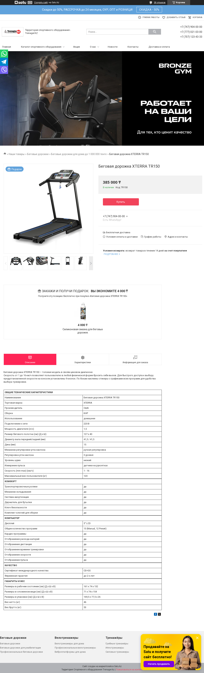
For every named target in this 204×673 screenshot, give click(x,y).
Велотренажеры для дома (69, 643)
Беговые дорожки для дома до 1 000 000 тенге (79, 154)
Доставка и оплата (159, 46)
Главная (6, 46)
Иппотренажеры (115, 647)
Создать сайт (41, 2)
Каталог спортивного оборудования (41, 46)
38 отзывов (160, 2)
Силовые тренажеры (117, 651)
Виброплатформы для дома (70, 651)
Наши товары (16, 154)
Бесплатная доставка (118, 232)
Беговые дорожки (38, 154)
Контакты (133, 46)
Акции (76, 46)
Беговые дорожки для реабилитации (20, 647)
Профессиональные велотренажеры (75, 647)
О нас (93, 46)
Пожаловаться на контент (129, 669)
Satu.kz (118, 666)
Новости (112, 46)
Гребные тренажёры (117, 643)
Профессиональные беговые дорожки (21, 651)
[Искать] (154, 32)
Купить (121, 201)
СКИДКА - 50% (149, 9)
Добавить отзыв (176, 17)
